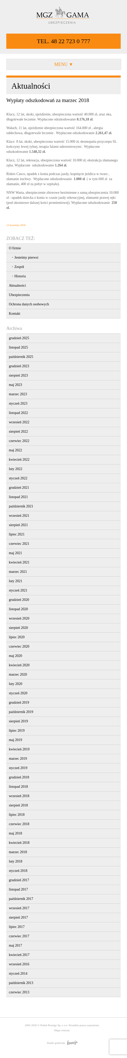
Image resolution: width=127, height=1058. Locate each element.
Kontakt (14, 313)
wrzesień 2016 (19, 964)
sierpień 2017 (18, 917)
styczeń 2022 (18, 478)
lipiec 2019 (17, 730)
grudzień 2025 (19, 338)
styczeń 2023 (18, 403)
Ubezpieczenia (19, 295)
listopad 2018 (18, 787)
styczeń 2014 (18, 973)
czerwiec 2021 (19, 544)
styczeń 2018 (18, 871)
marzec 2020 (18, 674)
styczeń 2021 (18, 590)
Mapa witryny (62, 1030)
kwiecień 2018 (19, 843)
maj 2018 (15, 833)
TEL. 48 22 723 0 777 (63, 41)
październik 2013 (21, 983)
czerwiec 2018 (19, 824)
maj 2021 (15, 553)
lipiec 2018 (17, 815)
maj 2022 (15, 450)
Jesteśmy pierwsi (26, 257)
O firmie (15, 248)
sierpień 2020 (18, 628)
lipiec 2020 (17, 637)
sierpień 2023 (18, 375)
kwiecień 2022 (19, 459)
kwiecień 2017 (19, 955)
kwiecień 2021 (19, 562)
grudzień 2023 (19, 366)
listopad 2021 (18, 497)
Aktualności (17, 285)
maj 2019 (15, 740)
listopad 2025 (18, 347)
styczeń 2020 (18, 693)
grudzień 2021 (19, 487)
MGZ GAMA (63, 15)
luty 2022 (15, 469)
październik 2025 (21, 357)
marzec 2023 (18, 394)
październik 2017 (21, 899)
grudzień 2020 (19, 600)
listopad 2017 (18, 889)
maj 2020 (15, 656)
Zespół (19, 267)
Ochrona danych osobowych (29, 304)
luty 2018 (15, 861)
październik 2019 (21, 712)
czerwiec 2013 (19, 992)
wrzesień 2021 (19, 516)
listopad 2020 (18, 609)
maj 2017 (15, 945)
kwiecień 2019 (19, 749)
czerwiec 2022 (19, 441)
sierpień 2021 (18, 525)
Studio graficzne (62, 1042)
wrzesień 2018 (19, 796)
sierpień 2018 (18, 805)
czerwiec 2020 (19, 646)
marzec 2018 (18, 852)
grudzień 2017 (19, 880)
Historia (20, 276)
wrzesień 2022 (19, 422)
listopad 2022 (18, 413)
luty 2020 (15, 684)
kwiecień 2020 (19, 665)
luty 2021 (15, 581)
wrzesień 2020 (19, 618)
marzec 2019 (18, 758)
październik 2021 (21, 506)
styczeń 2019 (18, 768)
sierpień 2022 (18, 431)
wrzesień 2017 (19, 908)
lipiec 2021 (17, 534)
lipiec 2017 (17, 927)
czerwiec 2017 (19, 936)
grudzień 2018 (19, 777)
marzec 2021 (18, 572)
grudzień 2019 (19, 702)
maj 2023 (15, 385)
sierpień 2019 (18, 721)
